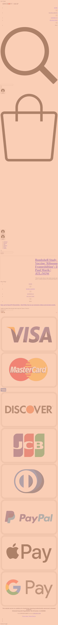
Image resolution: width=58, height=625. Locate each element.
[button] (29, 312)
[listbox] (29, 312)
